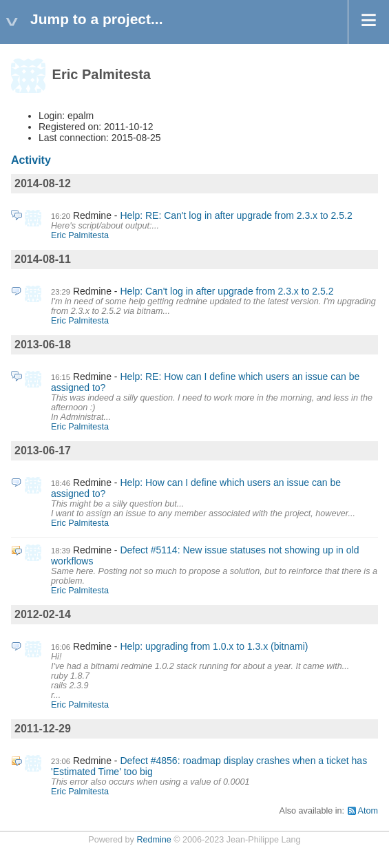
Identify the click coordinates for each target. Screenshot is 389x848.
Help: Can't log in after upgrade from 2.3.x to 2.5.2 (226, 291)
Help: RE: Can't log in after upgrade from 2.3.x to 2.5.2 (236, 215)
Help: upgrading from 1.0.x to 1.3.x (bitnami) (214, 646)
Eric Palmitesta (80, 235)
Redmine (153, 840)
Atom (368, 811)
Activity (31, 160)
